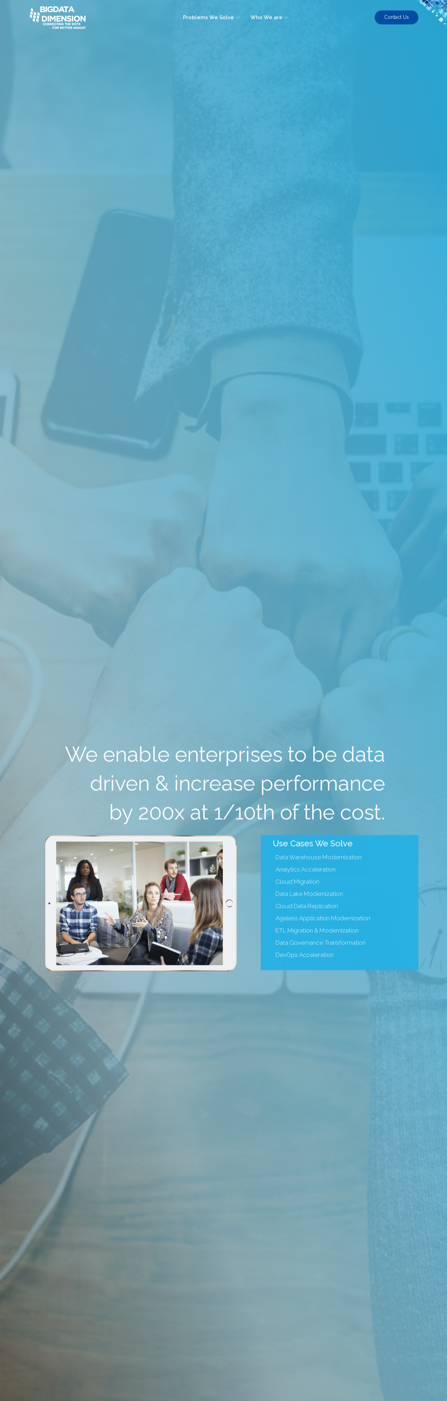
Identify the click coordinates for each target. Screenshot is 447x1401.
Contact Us (396, 17)
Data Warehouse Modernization (318, 879)
